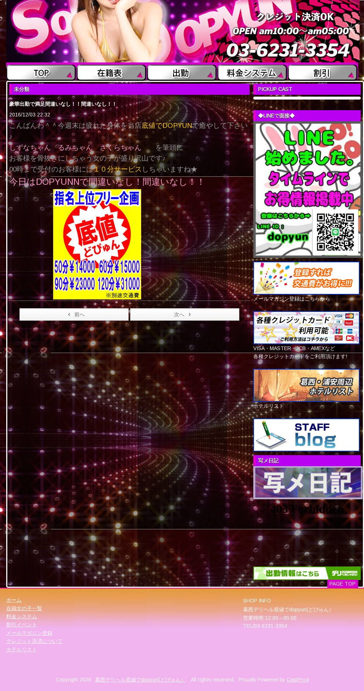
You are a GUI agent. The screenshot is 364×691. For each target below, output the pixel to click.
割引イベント (21, 624)
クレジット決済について (34, 641)
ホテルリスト (21, 649)
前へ (75, 314)
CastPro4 (298, 680)
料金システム (21, 616)
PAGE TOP (343, 584)
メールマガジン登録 (29, 633)
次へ (184, 314)
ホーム (14, 600)
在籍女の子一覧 (24, 608)
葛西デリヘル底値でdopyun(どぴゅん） (140, 680)
